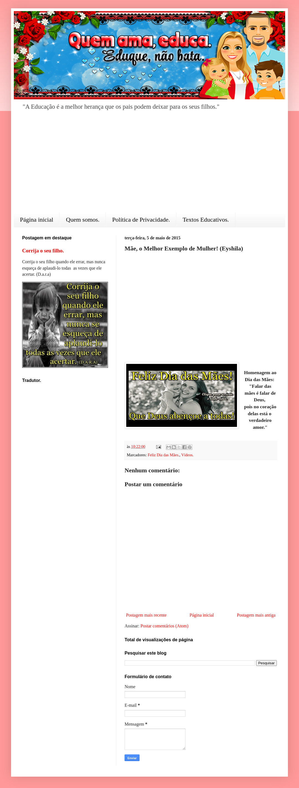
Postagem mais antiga (256, 615)
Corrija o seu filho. (43, 251)
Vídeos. (187, 455)
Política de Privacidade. (141, 219)
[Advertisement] (149, 165)
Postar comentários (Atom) (164, 626)
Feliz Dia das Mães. (163, 455)
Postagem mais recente (146, 615)
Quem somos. (82, 219)
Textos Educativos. (206, 219)
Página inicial (36, 219)
